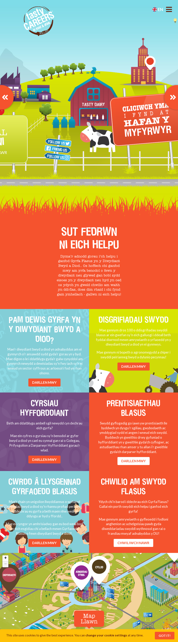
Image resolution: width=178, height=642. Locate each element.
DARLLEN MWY (44, 382)
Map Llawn (89, 619)
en (157, 9)
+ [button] (5, 558)
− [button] (5, 564)
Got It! (165, 635)
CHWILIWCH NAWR (133, 543)
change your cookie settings (106, 635)
